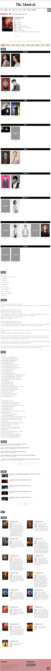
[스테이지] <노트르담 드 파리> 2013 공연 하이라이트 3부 (20, 479)
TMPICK (13, 9)
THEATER (28, 9)
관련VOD (37, 45)
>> (36, 463)
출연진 (8, 45)
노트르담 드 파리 (14, 521)
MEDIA (10, 9)
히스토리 (47, 45)
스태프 (13, 45)
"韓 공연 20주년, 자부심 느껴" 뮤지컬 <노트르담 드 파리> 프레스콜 (13, 444)
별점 (23, 45)
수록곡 (27, 45)
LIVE (17, 9)
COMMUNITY (34, 9)
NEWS (2, 9)
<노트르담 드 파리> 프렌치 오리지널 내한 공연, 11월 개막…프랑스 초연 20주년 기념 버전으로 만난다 (20, 459)
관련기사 (33, 45)
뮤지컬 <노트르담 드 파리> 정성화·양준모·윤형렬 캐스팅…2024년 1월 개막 (15, 447)
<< (14, 463)
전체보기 (3, 45)
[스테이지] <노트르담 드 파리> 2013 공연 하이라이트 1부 (20, 491)
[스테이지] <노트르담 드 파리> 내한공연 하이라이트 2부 (20, 497)
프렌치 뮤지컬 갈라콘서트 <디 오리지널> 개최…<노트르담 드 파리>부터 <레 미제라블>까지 (18, 455)
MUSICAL (20, 9)
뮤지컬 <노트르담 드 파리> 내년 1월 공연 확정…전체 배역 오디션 (13, 451)
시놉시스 (18, 45)
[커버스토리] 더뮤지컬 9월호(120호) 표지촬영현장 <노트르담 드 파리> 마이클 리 (25, 474)
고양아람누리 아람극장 (22, 25)
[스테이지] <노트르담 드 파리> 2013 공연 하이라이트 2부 (20, 485)
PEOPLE (24, 9)
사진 (43, 45)
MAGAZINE (6, 9)
